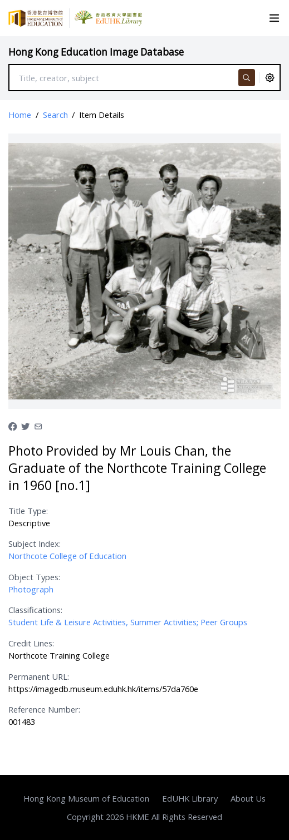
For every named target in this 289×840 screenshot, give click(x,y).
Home (19, 114)
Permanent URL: (38, 676)
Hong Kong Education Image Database (96, 52)
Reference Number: (44, 709)
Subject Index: (34, 543)
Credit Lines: (31, 643)
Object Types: (34, 576)
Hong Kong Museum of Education (86, 798)
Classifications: (35, 609)
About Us (248, 798)
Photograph (30, 589)
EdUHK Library (190, 798)
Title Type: (28, 510)
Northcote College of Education (67, 555)
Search (55, 114)
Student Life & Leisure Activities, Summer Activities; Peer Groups (127, 621)
